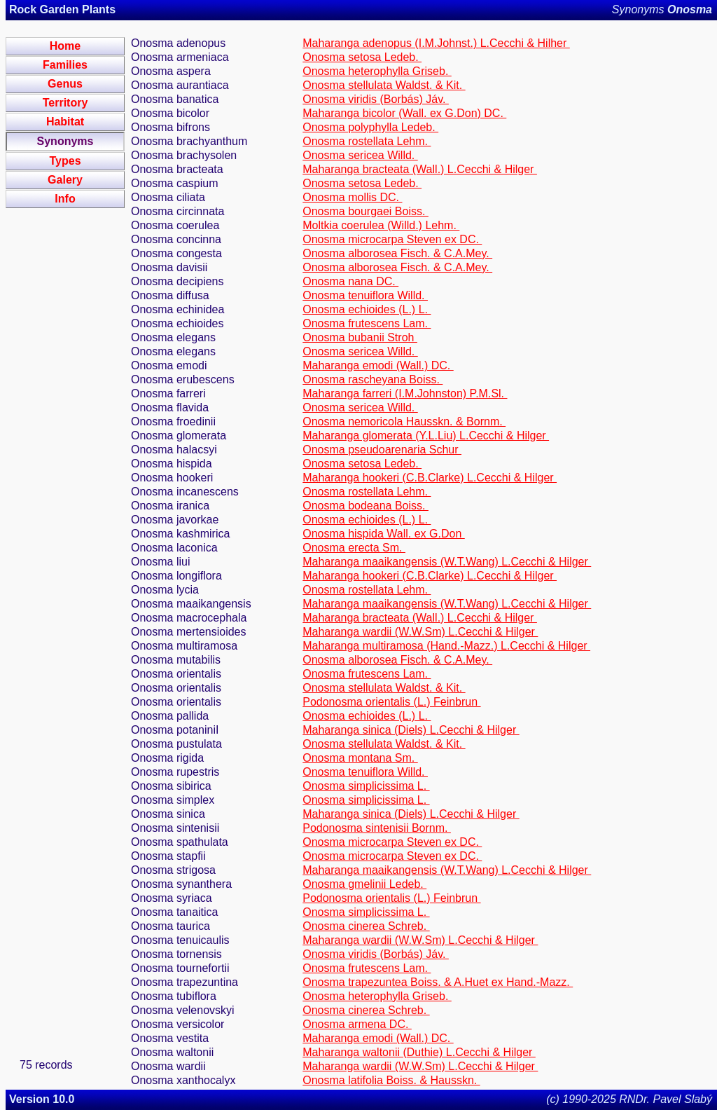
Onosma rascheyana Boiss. (372, 379)
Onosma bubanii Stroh (359, 337)
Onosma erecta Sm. (353, 548)
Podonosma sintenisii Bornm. (376, 828)
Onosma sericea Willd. (360, 155)
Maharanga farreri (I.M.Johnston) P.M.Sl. (404, 393)
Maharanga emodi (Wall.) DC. (377, 365)
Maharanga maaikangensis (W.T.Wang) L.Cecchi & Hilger (446, 562)
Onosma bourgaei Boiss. (365, 211)
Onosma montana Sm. (360, 758)
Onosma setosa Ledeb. (362, 57)
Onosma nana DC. (350, 281)
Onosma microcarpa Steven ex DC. (392, 239)
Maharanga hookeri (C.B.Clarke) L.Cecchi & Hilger (429, 478)
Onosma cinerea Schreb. (365, 926)
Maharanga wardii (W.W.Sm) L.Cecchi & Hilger (420, 632)
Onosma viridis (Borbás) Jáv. (375, 99)
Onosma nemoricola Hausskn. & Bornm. (404, 421)
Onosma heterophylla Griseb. (377, 71)
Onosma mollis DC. (352, 197)
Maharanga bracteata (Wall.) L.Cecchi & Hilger (419, 169)
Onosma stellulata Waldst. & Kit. (383, 85)
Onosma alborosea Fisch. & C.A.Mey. (397, 253)
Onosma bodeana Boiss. (365, 506)
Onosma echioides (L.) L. (366, 309)
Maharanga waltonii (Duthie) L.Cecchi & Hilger (419, 1052)
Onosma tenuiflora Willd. (365, 295)
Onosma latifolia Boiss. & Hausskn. (391, 1080)
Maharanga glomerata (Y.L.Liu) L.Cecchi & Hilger (425, 435)
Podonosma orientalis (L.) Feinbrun (391, 702)
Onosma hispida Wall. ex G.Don (383, 534)
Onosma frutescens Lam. (366, 323)
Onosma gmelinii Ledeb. (364, 884)
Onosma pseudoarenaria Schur (381, 449)
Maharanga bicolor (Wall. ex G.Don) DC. (404, 113)
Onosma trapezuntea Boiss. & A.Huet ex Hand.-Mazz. (437, 982)
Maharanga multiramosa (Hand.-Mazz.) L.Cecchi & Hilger (446, 646)
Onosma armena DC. (357, 1024)
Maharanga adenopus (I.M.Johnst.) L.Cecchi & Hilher (436, 43)
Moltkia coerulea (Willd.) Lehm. (380, 225)
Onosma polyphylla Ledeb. (370, 127)
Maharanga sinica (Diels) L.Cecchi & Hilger (410, 730)
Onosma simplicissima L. (365, 786)
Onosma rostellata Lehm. (366, 141)
